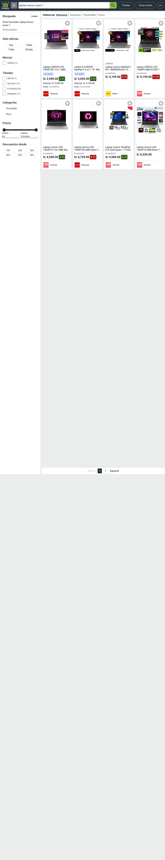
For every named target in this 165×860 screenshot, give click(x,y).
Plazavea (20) (14, 89)
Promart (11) (13, 94)
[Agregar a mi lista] (67, 23)
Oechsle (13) (13, 83)
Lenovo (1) (12, 63)
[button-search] (113, 5)
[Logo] (5, 5)
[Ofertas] (64, 5)
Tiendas (126, 5)
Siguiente (114, 471)
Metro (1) (12, 78)
